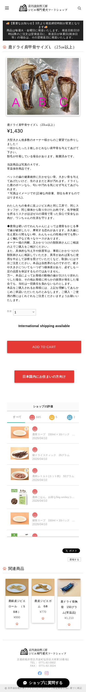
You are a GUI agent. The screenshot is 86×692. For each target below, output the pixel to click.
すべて (17, 417)
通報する (74, 559)
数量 (9, 311)
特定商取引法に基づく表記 (67, 688)
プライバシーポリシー (39, 688)
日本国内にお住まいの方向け (44, 376)
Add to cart (44, 347)
